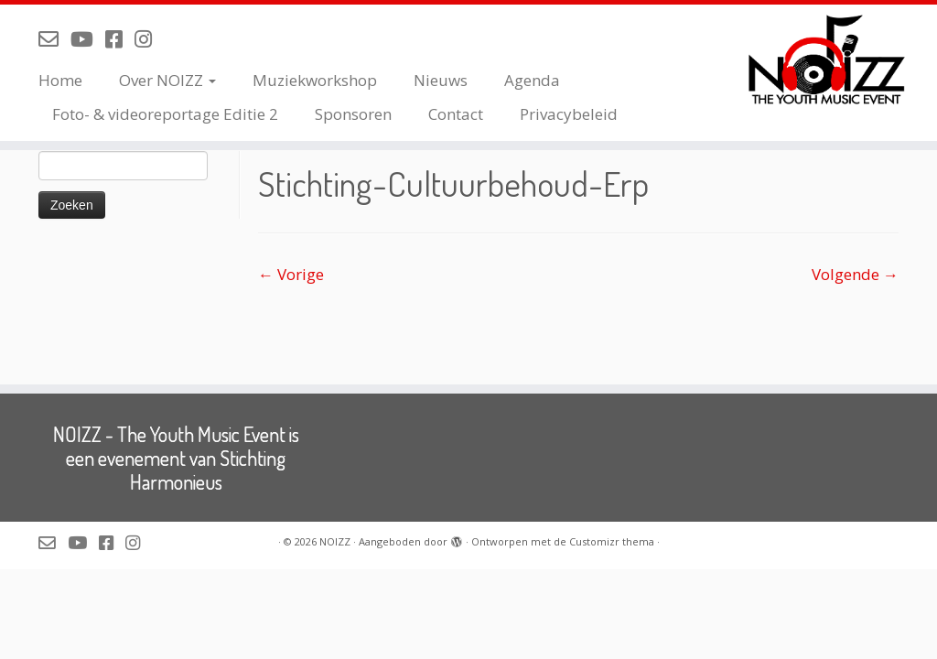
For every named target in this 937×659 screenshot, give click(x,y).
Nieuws (441, 80)
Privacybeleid (569, 113)
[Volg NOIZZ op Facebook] (120, 38)
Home (60, 80)
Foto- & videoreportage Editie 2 (165, 113)
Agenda (532, 80)
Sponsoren (353, 113)
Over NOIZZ (167, 80)
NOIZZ (334, 541)
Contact (455, 113)
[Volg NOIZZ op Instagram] (149, 38)
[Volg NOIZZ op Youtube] (87, 38)
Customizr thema (611, 541)
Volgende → (855, 274)
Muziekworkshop (315, 80)
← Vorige (291, 274)
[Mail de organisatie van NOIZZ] (54, 38)
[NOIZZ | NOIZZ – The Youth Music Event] (827, 59)
